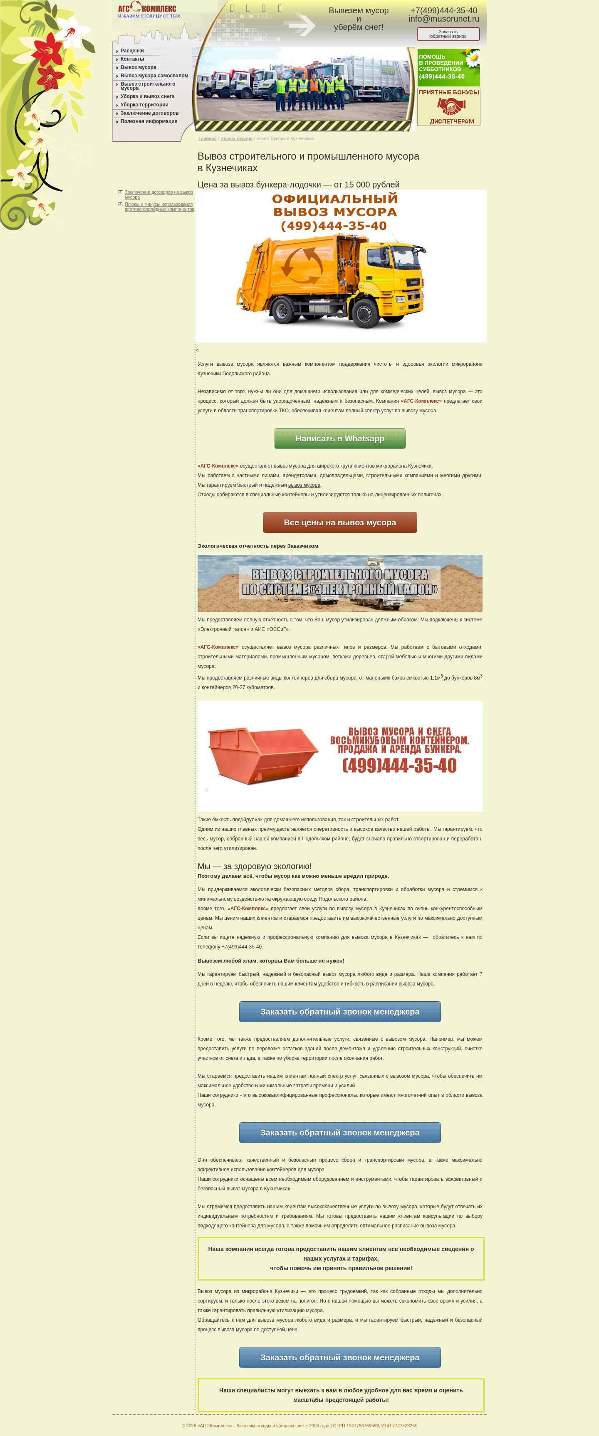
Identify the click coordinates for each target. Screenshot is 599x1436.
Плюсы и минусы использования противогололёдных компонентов (159, 207)
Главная (207, 138)
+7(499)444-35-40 (444, 10)
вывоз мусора (304, 485)
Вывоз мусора (138, 67)
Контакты (132, 59)
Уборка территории (144, 105)
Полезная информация (149, 121)
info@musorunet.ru (443, 18)
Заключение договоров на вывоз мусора (159, 195)
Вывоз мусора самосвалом (154, 76)
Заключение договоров (150, 113)
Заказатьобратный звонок (448, 34)
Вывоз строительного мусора (148, 86)
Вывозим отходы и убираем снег (270, 1425)
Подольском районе (325, 839)
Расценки (132, 51)
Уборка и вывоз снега (148, 96)
